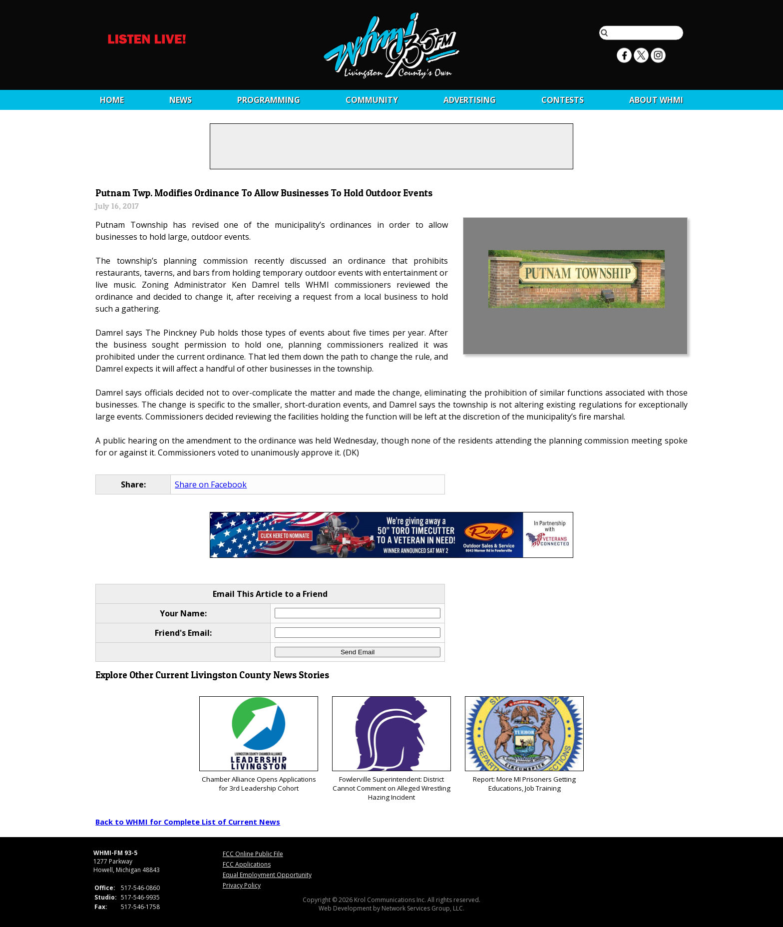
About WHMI (656, 99)
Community (372, 99)
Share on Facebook (211, 484)
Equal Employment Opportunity (267, 875)
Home (112, 99)
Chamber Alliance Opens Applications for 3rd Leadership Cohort (258, 744)
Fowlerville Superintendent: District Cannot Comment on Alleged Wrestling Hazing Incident (391, 749)
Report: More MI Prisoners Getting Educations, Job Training (524, 744)
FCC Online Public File (253, 854)
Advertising (469, 99)
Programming (268, 99)
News (180, 99)
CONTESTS (562, 99)
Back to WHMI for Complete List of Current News (187, 822)
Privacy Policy (242, 885)
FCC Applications (247, 864)
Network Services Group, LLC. (423, 908)
